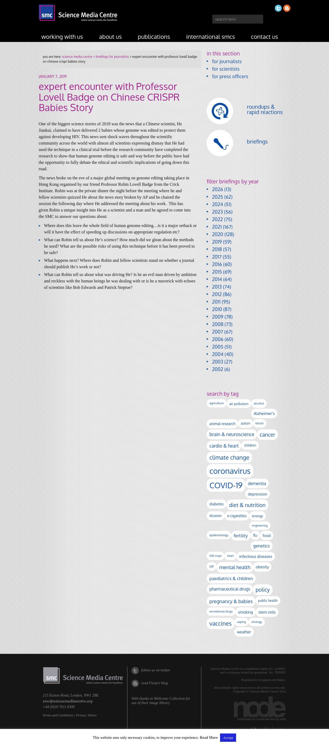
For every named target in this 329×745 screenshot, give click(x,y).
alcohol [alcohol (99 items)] (259, 403)
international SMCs (210, 36)
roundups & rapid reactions (265, 109)
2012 (217, 294)
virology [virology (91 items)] (256, 622)
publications (154, 36)
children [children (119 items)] (250, 445)
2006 (217, 339)
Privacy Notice (86, 715)
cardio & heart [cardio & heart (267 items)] (224, 446)
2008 (217, 324)
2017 (216, 257)
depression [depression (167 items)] (257, 493)
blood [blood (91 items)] (259, 423)
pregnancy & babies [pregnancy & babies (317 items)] (231, 601)
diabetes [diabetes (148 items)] (216, 504)
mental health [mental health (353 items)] (234, 567)
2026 (217, 189)
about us (110, 36)
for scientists (226, 69)
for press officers (230, 76)
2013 (217, 287)
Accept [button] (228, 738)
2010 (217, 309)
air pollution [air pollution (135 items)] (238, 403)
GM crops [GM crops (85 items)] (215, 556)
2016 (217, 264)
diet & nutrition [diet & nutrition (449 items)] (247, 504)
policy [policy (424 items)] (263, 589)
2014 (217, 279)
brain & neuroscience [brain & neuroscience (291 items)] (231, 434)
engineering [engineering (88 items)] (260, 525)
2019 (217, 242)
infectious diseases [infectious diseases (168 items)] (255, 556)
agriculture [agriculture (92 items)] (216, 403)
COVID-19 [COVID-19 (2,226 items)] (226, 485)
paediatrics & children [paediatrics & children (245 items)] (231, 578)
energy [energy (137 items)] (257, 515)
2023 (217, 212)
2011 (216, 302)
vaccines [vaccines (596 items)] (220, 623)
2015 (217, 272)
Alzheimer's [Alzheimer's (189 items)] (264, 413)
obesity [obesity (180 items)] (262, 566)
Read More (209, 738)
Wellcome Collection (169, 699)
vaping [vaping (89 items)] (241, 622)
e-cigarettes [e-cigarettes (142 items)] (237, 515)
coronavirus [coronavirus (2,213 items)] (230, 471)
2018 (217, 249)
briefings (257, 141)
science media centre (77, 57)
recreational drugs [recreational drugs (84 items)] (221, 611)
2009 (217, 317)
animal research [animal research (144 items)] (222, 423)
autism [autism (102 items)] (245, 423)
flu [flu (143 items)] (255, 535)
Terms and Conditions (58, 715)
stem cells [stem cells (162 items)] (266, 612)
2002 (217, 369)
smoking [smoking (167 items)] (245, 612)
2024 (217, 204)
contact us (264, 36)
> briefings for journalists (110, 57)
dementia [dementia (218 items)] (257, 483)
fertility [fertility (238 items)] (241, 535)
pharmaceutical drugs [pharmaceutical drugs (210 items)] (229, 589)
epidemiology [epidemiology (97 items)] (218, 535)
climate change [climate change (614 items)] (229, 457)
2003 (217, 362)
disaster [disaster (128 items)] (215, 515)
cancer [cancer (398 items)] (267, 434)
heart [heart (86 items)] (230, 556)
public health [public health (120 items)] (268, 600)
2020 (217, 234)
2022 (217, 219)
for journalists (227, 61)
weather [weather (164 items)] (244, 631)
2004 (217, 354)
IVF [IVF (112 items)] (211, 566)
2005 (217, 347)
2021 (217, 227)
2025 (217, 197)
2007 (217, 332)
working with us (62, 36)
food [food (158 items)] (267, 535)
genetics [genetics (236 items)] (261, 546)
